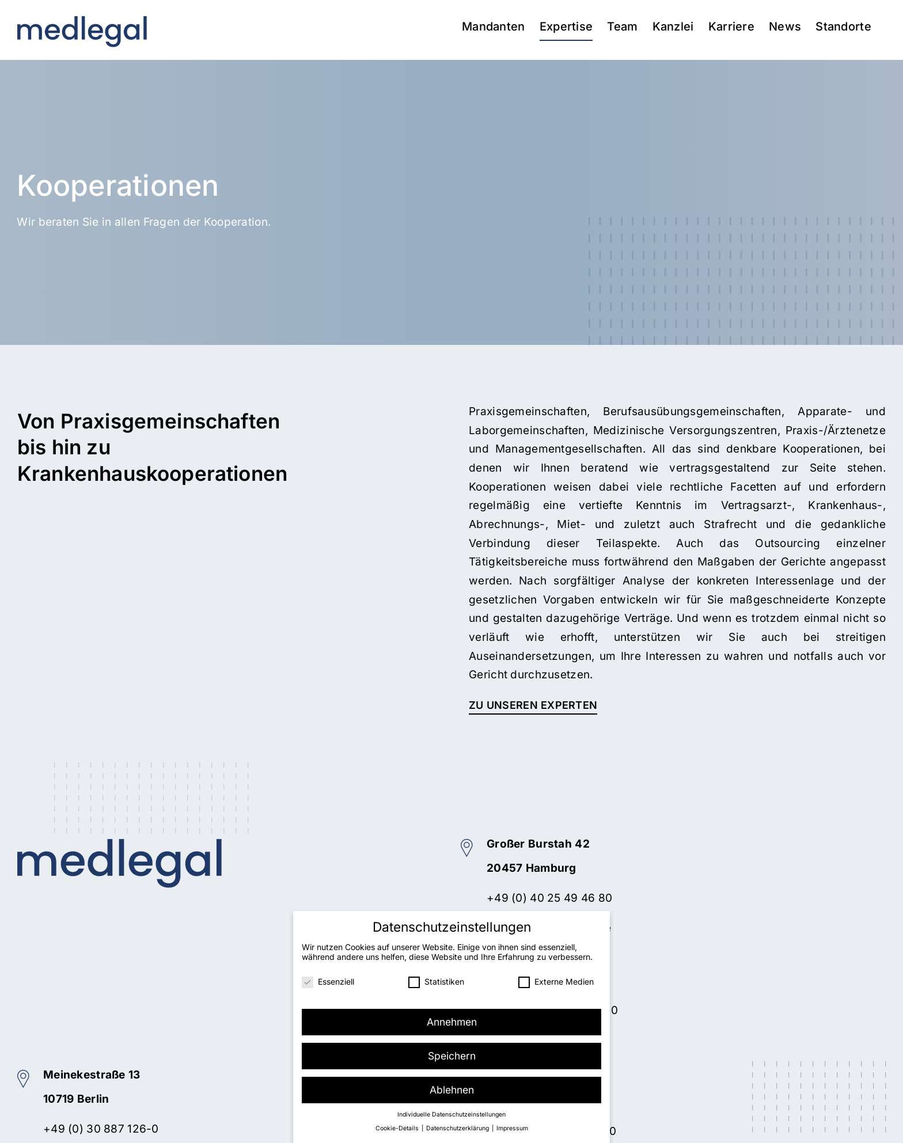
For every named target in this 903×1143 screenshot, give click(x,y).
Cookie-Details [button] (397, 1127)
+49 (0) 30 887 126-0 (101, 1129)
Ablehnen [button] (452, 1089)
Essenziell (328, 981)
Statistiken (436, 981)
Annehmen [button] (452, 1021)
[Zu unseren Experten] (533, 706)
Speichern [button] (452, 1055)
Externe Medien (556, 981)
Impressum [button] (512, 1127)
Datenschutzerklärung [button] (458, 1127)
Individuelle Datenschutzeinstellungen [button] (451, 1114)
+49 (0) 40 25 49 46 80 (549, 898)
